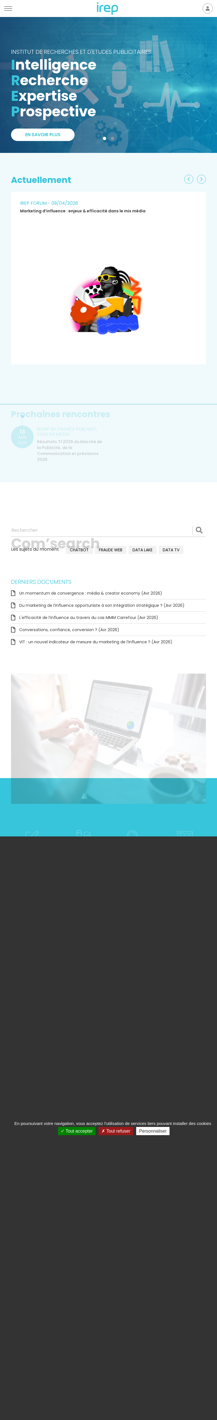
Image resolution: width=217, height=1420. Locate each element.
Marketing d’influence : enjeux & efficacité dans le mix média (83, 211)
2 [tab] (113, 139)
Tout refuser (115, 1131)
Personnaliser (153, 1131)
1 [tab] (105, 139)
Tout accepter (77, 1131)
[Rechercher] (108, 530)
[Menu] (8, 8)
